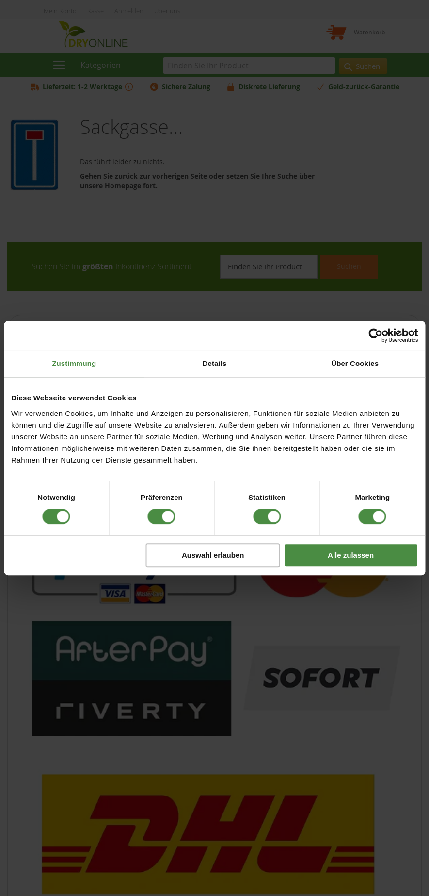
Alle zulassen (351, 555)
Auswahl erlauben (213, 555)
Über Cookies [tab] (355, 363)
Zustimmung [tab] (74, 363)
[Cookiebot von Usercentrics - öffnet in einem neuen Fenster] (375, 335)
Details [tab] (215, 363)
